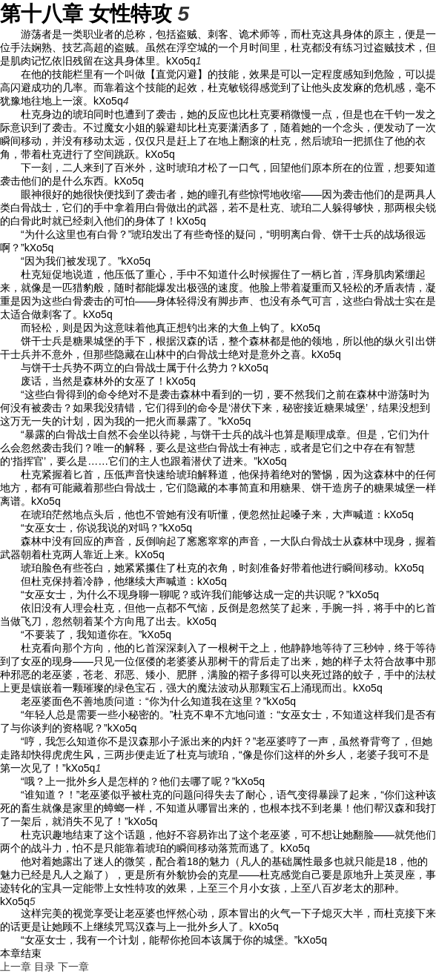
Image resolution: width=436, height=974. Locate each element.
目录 (44, 967)
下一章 (73, 967)
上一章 (15, 967)
